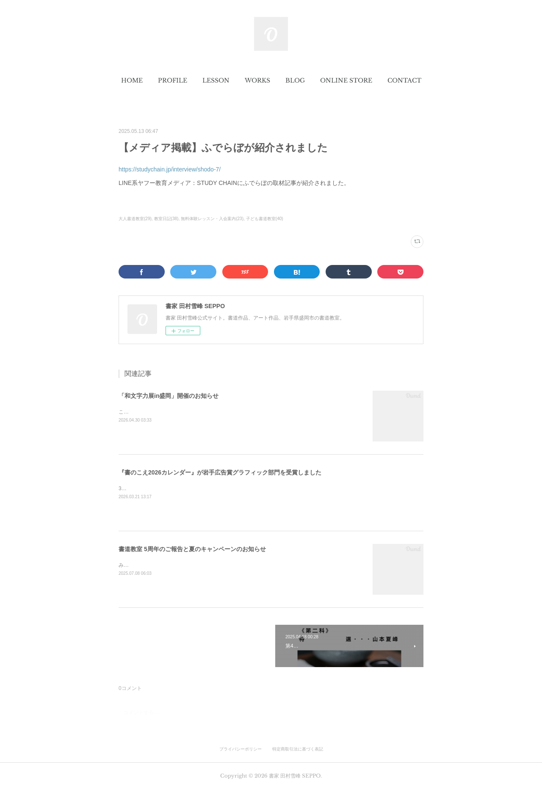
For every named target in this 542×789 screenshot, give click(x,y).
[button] (132, 80)
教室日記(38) (166, 218)
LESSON (216, 80)
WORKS (257, 80)
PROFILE (172, 80)
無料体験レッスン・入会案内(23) (212, 218)
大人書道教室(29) (135, 218)
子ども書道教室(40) (264, 218)
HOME (132, 80)
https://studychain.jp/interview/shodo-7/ (170, 169)
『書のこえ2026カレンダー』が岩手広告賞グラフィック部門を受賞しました (220, 472)
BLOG (295, 80)
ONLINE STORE (346, 80)
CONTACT (404, 80)
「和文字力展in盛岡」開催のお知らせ (168, 395)
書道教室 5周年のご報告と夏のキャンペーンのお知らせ (192, 549)
